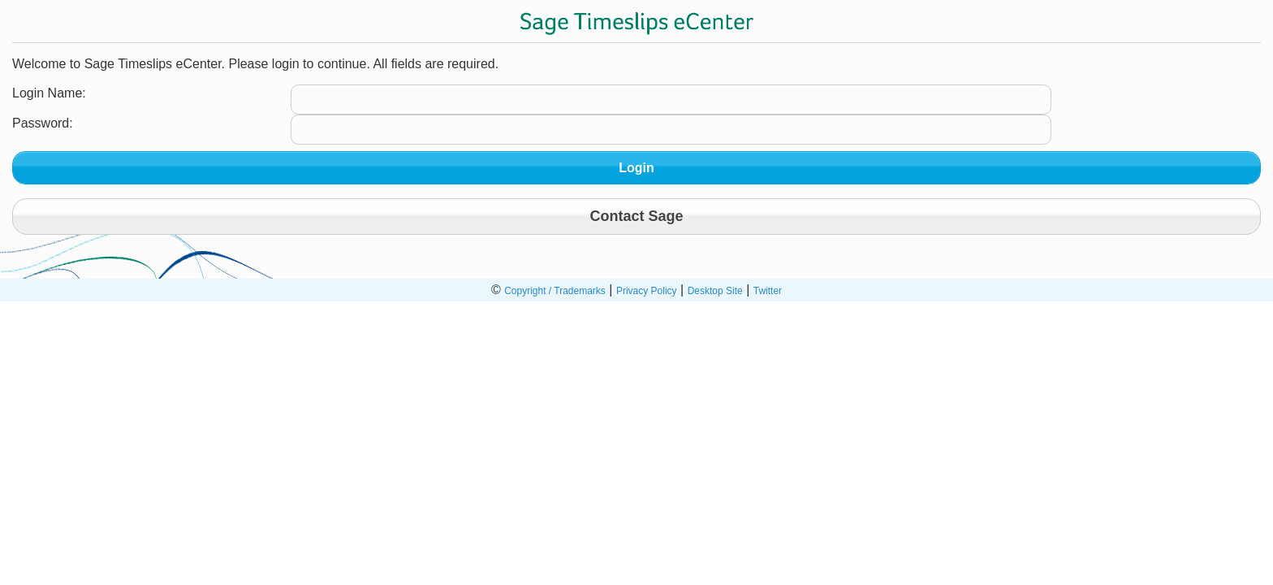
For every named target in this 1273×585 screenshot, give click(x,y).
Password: (42, 123)
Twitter (767, 291)
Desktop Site (715, 291)
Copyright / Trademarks (555, 291)
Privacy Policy (646, 291)
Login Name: (49, 93)
